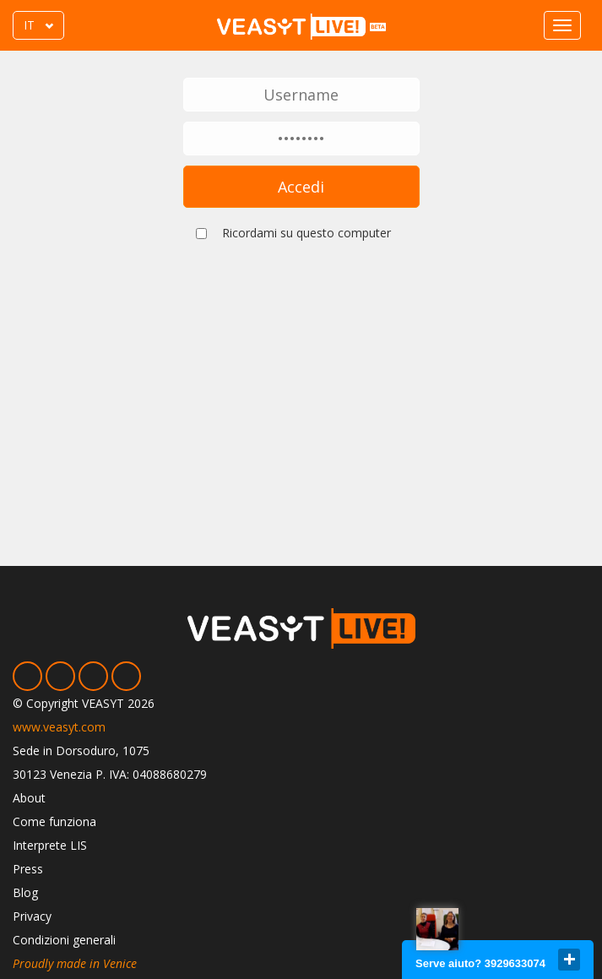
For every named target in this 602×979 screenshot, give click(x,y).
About (29, 798)
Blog (25, 892)
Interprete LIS (50, 845)
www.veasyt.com (59, 727)
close (569, 960)
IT (29, 25)
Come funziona (54, 821)
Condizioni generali (64, 940)
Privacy (32, 916)
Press (28, 869)
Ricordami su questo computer (306, 233)
